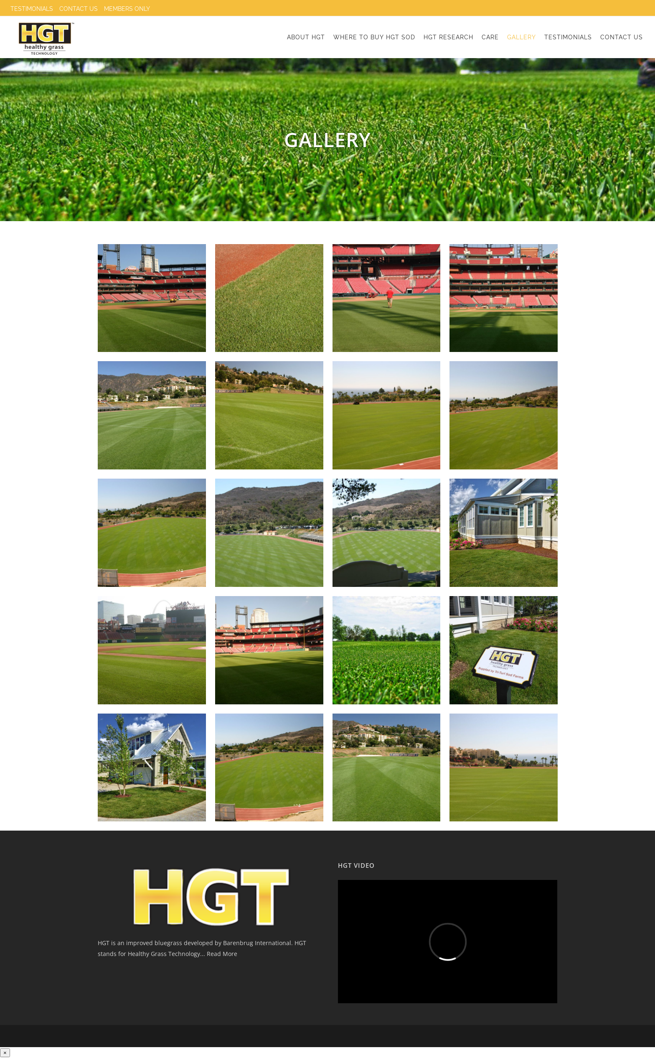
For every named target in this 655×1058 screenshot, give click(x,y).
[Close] (5, 1052)
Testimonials (31, 8)
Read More (221, 954)
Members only (127, 8)
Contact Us (78, 8)
